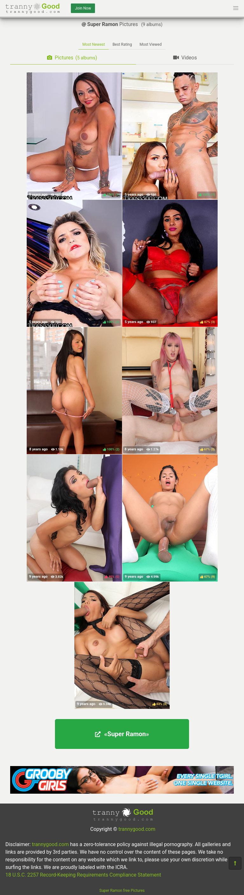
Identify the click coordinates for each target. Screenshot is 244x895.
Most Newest (93, 44)
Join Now (83, 8)
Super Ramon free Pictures (122, 890)
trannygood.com (137, 829)
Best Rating (122, 44)
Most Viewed (150, 44)
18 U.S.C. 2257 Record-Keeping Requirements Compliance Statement (83, 875)
